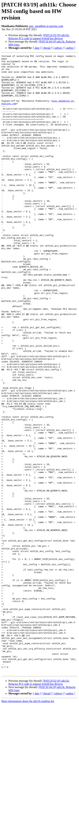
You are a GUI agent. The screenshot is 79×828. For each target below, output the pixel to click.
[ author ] (70, 47)
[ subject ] (58, 47)
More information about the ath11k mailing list (27, 824)
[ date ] (37, 47)
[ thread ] (47, 47)
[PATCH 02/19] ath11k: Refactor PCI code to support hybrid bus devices (39, 37)
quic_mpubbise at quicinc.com (46, 26)
